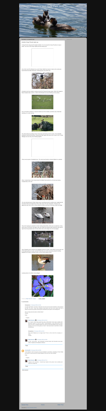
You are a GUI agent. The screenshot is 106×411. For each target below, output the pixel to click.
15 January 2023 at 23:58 (42, 339)
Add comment (25, 370)
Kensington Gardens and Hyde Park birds (41, 6)
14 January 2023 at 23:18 (36, 305)
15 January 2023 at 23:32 (39, 331)
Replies (27, 317)
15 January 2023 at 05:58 (36, 350)
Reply (26, 315)
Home (42, 404)
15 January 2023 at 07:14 (42, 360)
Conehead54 (27, 350)
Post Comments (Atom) (32, 407)
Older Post (60, 404)
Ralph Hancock (31, 320)
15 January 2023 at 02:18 (42, 320)
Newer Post (25, 404)
